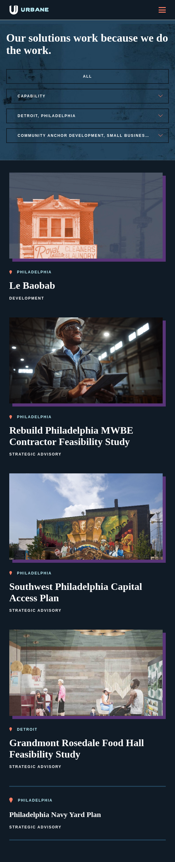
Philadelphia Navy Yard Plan (55, 814)
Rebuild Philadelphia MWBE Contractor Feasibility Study (71, 436)
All (87, 76)
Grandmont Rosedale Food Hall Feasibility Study (76, 748)
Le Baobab (32, 285)
